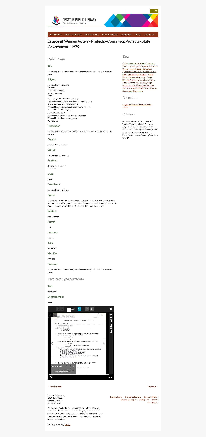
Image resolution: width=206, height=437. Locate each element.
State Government (135, 91)
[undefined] (69, 310)
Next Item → (153, 387)
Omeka (67, 424)
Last (92, 309)
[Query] (141, 11)
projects (144, 80)
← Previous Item (54, 387)
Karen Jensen (135, 66)
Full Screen (110, 377)
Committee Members (136, 63)
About (138, 34)
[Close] (73, 366)
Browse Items (55, 34)
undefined (111, 309)
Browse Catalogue (110, 34)
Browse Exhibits (91, 34)
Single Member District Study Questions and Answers (138, 85)
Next (87, 309)
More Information (111, 318)
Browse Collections (73, 34)
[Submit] (156, 11)
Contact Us (149, 34)
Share (51, 377)
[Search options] (152, 11)
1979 (124, 63)
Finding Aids (127, 34)
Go (79, 309)
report (151, 80)
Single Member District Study (134, 83)
